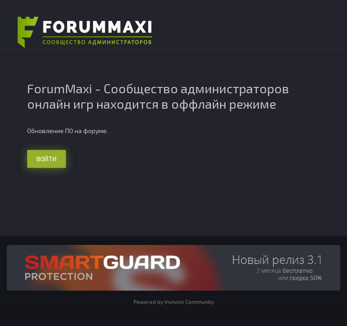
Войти (46, 159)
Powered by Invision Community (174, 301)
